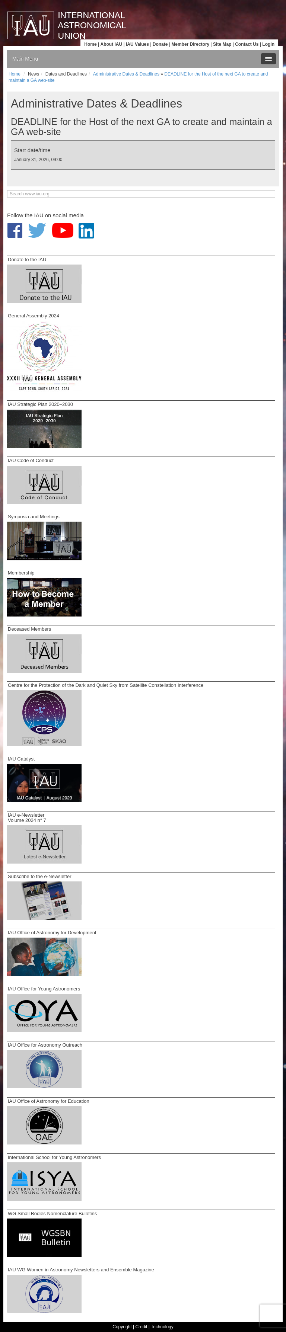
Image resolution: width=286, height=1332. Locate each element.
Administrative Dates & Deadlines (126, 74)
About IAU (111, 44)
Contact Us (246, 44)
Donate (160, 44)
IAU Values (137, 44)
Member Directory (190, 44)
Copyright (121, 1326)
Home (90, 44)
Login (268, 44)
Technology (162, 1326)
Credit (141, 1326)
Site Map (222, 44)
